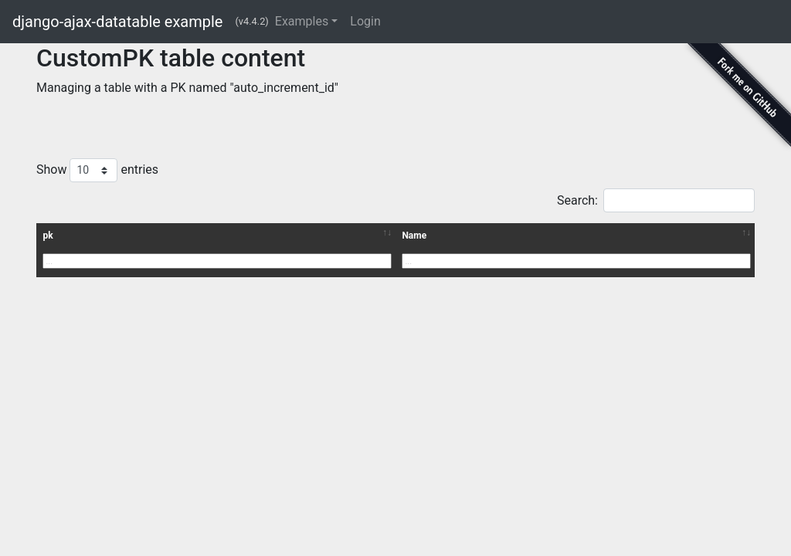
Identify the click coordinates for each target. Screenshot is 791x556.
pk (47, 235)
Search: (656, 200)
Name (414, 235)
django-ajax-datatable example (117, 21)
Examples (301, 21)
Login (365, 21)
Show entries (97, 170)
